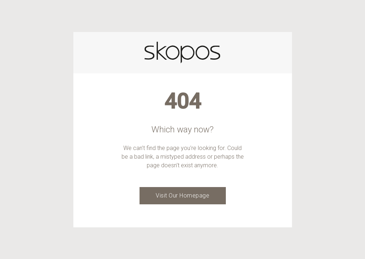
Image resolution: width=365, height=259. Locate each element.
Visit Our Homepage (182, 195)
